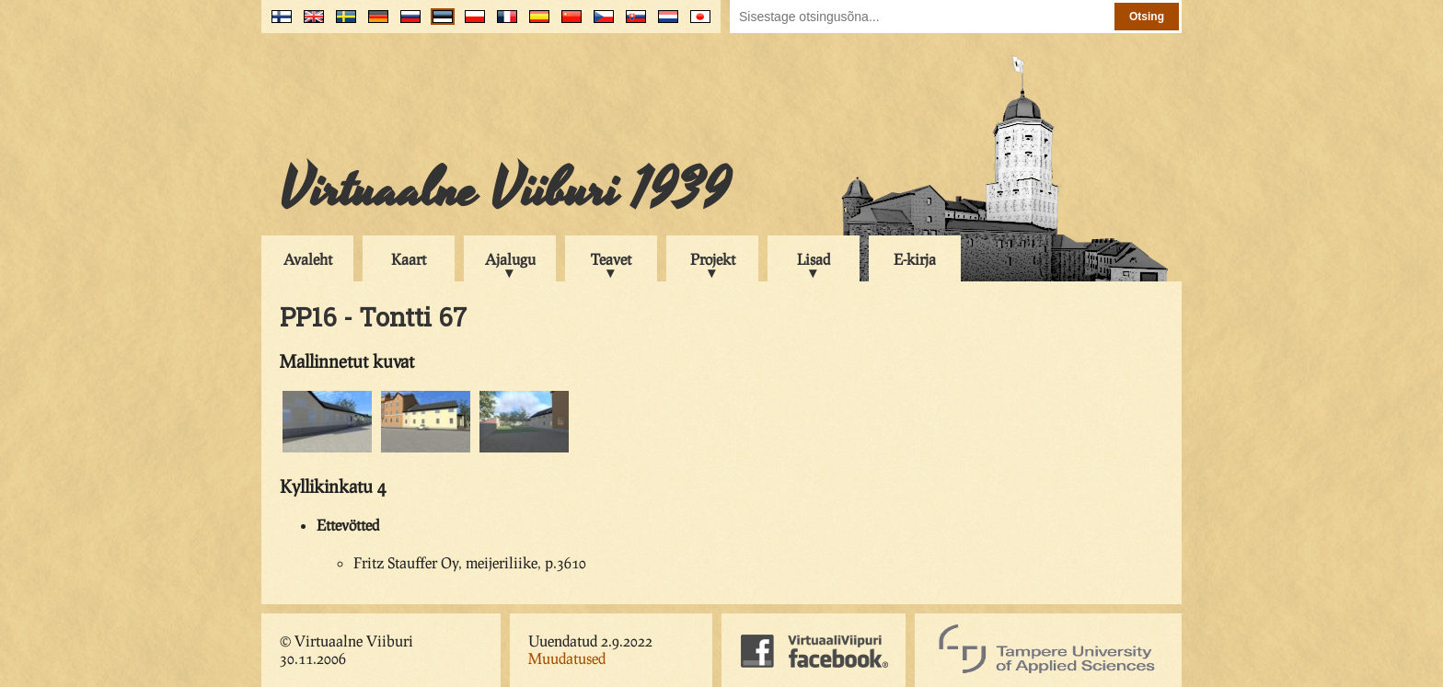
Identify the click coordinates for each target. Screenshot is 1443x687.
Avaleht (307, 259)
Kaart (408, 259)
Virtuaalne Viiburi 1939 (505, 190)
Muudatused (567, 658)
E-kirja (915, 259)
